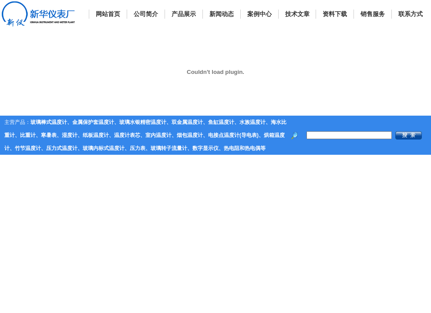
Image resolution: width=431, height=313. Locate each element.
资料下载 (335, 13)
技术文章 (297, 13)
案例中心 (259, 13)
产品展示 (184, 13)
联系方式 (410, 13)
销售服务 (372, 13)
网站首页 (108, 13)
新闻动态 (221, 13)
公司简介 (146, 13)
